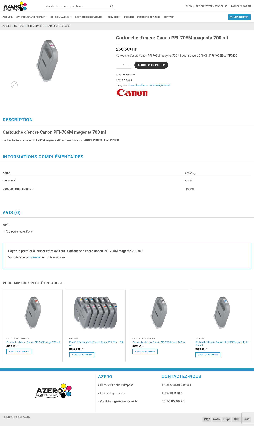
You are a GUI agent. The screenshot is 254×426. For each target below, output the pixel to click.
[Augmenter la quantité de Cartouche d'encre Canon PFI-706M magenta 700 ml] (129, 65)
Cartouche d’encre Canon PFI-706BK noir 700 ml (158, 342)
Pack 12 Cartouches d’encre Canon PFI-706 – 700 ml (96, 344)
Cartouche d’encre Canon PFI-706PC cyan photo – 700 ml (222, 344)
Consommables (61, 17)
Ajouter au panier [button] (19, 351)
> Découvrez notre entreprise (115, 385)
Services (114, 17)
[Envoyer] (111, 6)
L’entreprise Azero (149, 17)
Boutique (19, 26)
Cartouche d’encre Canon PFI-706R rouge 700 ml (33, 342)
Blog (189, 6)
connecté (34, 257)
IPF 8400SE (154, 85)
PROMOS (129, 17)
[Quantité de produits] (123, 65)
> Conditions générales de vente (117, 401)
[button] (241, 6)
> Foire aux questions (111, 393)
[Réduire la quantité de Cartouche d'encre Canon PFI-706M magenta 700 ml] (118, 65)
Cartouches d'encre (58, 26)
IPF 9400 (165, 85)
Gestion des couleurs (90, 17)
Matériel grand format (31, 17)
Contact (169, 17)
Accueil (8, 17)
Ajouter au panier (151, 65)
